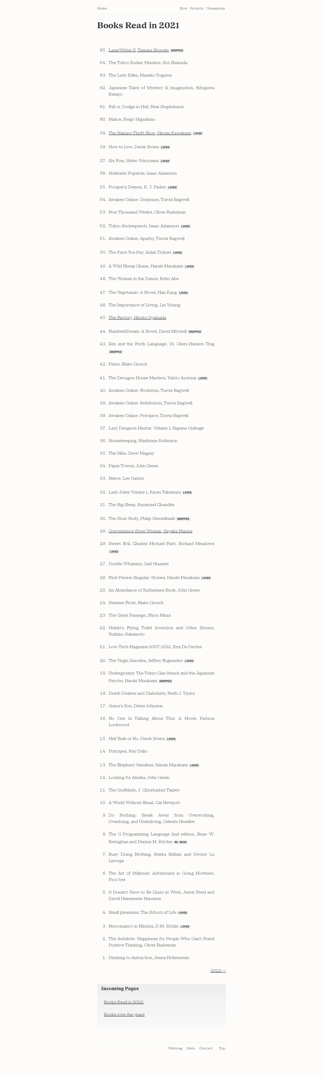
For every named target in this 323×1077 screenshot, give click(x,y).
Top (222, 1059)
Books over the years (124, 1026)
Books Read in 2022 (124, 1013)
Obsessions (215, 10)
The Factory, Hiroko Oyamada (137, 323)
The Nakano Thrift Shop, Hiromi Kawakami (150, 136)
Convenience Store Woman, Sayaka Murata (150, 538)
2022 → (218, 982)
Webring (175, 1059)
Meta (191, 1059)
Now (183, 10)
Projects (197, 10)
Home (102, 10)
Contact (206, 1059)
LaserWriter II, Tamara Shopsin (139, 52)
